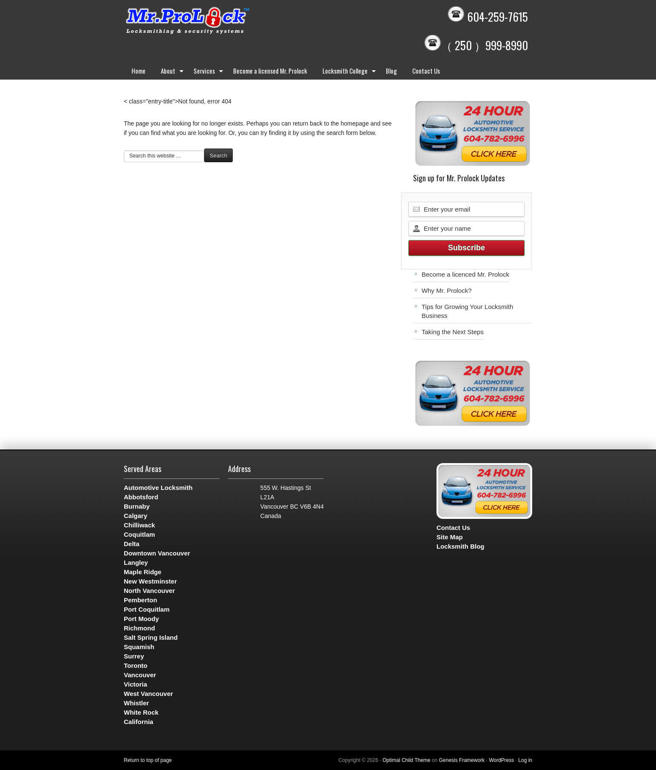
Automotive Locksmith (158, 487)
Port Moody (141, 618)
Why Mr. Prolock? (447, 290)
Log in (525, 760)
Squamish (139, 646)
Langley (136, 562)
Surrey (134, 656)
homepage (355, 123)
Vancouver (140, 674)
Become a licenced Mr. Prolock (465, 274)
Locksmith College (346, 72)
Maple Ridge (142, 571)
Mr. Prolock (204, 21)
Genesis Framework (462, 760)
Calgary (135, 515)
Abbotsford (141, 497)
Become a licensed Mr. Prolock (270, 70)
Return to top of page (148, 760)
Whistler (136, 703)
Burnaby (137, 506)
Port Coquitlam (147, 609)
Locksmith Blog (460, 546)
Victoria (135, 684)
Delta (132, 543)
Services (205, 72)
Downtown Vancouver (157, 553)
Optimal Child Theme (406, 760)
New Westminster (150, 581)
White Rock (141, 712)
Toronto (136, 665)
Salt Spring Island (151, 637)
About (169, 72)
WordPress (501, 760)
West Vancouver (148, 693)
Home (138, 70)
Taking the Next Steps (453, 331)
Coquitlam (139, 534)
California (138, 721)
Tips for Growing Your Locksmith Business (467, 311)
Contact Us (426, 70)
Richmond (139, 628)
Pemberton (140, 600)
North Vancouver (149, 590)
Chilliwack (139, 525)
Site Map (449, 537)
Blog (391, 70)
